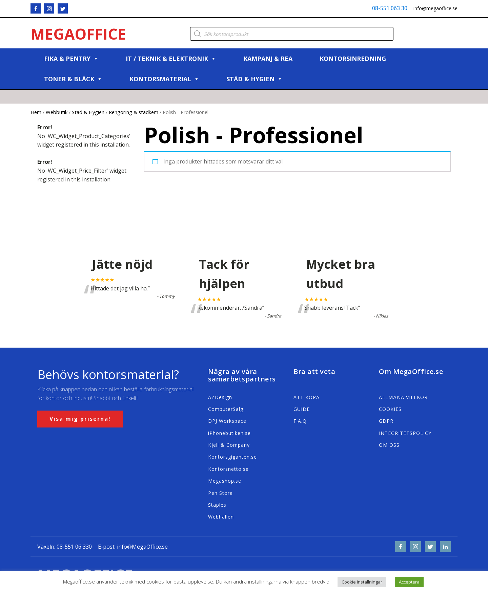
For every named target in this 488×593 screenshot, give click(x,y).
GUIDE (301, 409)
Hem (35, 112)
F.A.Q (300, 420)
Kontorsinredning (353, 58)
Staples (217, 504)
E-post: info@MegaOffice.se (133, 546)
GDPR (386, 420)
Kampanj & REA (267, 58)
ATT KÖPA (306, 397)
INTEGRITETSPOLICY (405, 433)
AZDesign (220, 397)
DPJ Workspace (227, 420)
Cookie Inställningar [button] (362, 582)
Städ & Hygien (254, 79)
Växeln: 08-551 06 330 (64, 546)
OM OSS (389, 444)
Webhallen (221, 516)
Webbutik (56, 112)
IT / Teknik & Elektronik (171, 58)
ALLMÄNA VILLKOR (403, 397)
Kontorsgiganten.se (232, 456)
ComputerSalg (225, 409)
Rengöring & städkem (133, 112)
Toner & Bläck (73, 79)
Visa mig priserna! (80, 418)
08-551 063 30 (389, 8)
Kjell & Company (229, 444)
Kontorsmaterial (164, 79)
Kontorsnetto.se (228, 468)
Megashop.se (224, 480)
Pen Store (220, 493)
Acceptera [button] (409, 582)
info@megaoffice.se (435, 8)
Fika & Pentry (71, 58)
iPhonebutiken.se (229, 433)
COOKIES (390, 409)
